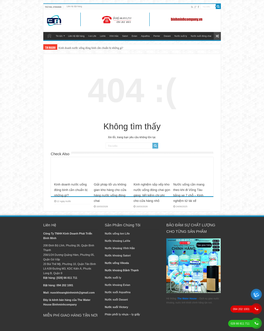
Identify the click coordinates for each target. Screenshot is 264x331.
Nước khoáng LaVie (117, 240)
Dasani (167, 36)
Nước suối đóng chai (201, 36)
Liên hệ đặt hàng (74, 6)
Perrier (156, 36)
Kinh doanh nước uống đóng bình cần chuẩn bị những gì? (91, 47)
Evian (134, 36)
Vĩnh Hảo (113, 36)
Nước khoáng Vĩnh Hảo (120, 248)
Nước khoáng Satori (118, 255)
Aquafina (145, 36)
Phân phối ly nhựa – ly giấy (122, 314)
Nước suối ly (180, 36)
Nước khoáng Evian (117, 285)
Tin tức (59, 36)
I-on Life (92, 36)
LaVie (102, 36)
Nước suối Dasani (116, 299)
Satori (125, 36)
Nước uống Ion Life (117, 233)
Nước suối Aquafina (117, 292)
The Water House (187, 298)
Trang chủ (49, 35)
